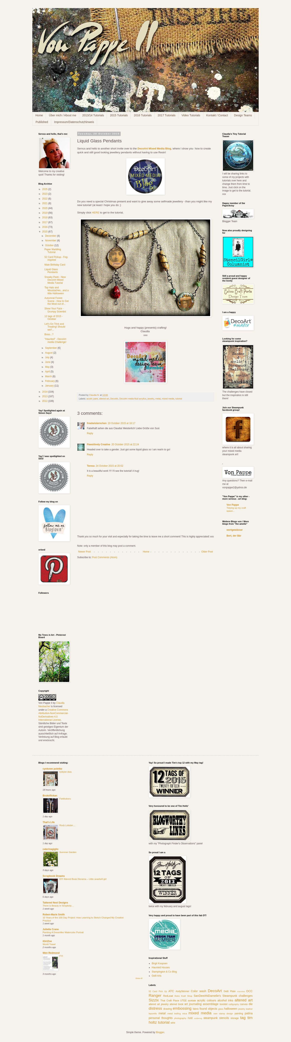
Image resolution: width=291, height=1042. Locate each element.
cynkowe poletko (52, 768)
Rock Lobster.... (67, 825)
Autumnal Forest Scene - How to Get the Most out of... (56, 301)
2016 (45, 227)
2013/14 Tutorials (93, 115)
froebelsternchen (96, 423)
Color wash (198, 991)
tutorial (178, 398)
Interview (241, 991)
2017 (45, 222)
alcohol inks (225, 1000)
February (50, 381)
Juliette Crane (51, 929)
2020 (45, 208)
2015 (45, 231)
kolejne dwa (65, 772)
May (47, 367)
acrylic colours (206, 1000)
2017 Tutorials (166, 115)
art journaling (192, 1004)
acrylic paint (92, 398)
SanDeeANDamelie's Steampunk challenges (223, 995)
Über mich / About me (62, 115)
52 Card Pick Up (158, 991)
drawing (167, 1008)
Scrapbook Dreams (54, 876)
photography (180, 1018)
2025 (45, 189)
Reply (90, 433)
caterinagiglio (50, 849)
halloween (230, 1008)
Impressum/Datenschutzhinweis (74, 122)
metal (158, 398)
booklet (224, 1004)
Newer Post (84, 551)
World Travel (49, 944)
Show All (138, 978)
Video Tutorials (190, 115)
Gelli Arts (156, 975)
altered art (104, 398)
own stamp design (223, 1013)
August (49, 352)
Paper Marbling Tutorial (52, 251)
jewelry (151, 398)
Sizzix (154, 1000)
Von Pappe (233, 504)
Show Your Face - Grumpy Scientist (55, 310)
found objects (208, 1008)
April (48, 371)
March (49, 376)
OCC (249, 991)
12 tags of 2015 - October (53, 317)
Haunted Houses (161, 967)
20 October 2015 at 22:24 (125, 444)
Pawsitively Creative (98, 444)
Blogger (160, 1032)
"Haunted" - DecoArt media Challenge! (55, 340)
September (51, 348)
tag (243, 1018)
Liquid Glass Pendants (51, 271)
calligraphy (234, 1004)
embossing (182, 1008)
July (47, 357)
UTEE (183, 1000)
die (251, 1004)
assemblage (211, 1004)
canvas (244, 1004)
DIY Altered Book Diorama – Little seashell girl (82, 879)
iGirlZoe (47, 941)
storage (235, 1018)
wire (173, 1022)
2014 (45, 391)
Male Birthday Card (54, 264)
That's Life (49, 822)
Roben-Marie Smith (54, 914)
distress (155, 1008)
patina (249, 1013)
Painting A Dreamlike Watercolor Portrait (63, 932)
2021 (45, 203)
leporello (153, 1013)
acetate (192, 1000)
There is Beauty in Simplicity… (58, 905)
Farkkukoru (65, 798)
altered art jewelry (159, 1004)
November (51, 240)
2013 (45, 396)
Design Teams (243, 115)
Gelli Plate (230, 991)
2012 (45, 401)
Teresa (91, 465)
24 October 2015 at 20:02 (109, 465)
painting (239, 1013)
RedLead (168, 996)
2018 (45, 217)
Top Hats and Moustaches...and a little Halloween (56, 290)
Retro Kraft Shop (183, 996)
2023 (45, 193)
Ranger (155, 995)
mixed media (168, 398)
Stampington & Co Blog (164, 971)
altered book (176, 1004)
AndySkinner (182, 991)
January (49, 385)
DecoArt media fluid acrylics (132, 398)
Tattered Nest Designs (55, 902)
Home (39, 115)
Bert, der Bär (234, 535)
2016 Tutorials (143, 115)
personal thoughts (161, 1018)
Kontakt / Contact (217, 115)
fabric (196, 1008)
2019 (45, 212)
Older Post (207, 551)
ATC (171, 991)
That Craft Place (169, 1000)
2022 (45, 198)
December (51, 235)
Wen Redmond (51, 953)
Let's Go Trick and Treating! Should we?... (54, 326)
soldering (198, 1018)
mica (184, 1013)
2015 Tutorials (119, 115)
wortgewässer (235, 529)
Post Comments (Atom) (104, 557)
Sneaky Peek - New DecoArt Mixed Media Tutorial (55, 280)
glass (220, 1009)
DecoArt (114, 398)
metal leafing (174, 1013)
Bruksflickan (50, 795)
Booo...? (49, 334)
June (48, 362)
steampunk (210, 1018)
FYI (61, 956)
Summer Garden (67, 852)
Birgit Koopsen (160, 963)
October (49, 245)
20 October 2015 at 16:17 (121, 423)
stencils (224, 1018)
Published (42, 122)
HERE (95, 212)
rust (190, 1018)
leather (249, 1009)
